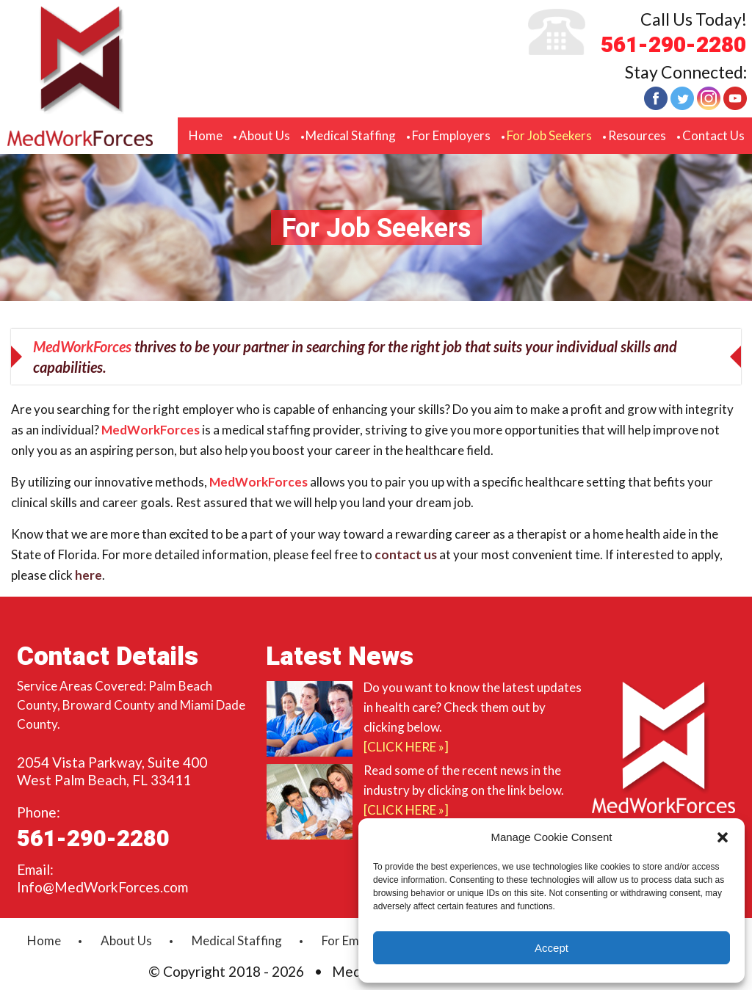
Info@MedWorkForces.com (102, 886)
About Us (264, 135)
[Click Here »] (406, 746)
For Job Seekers (549, 135)
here (88, 575)
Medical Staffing (351, 135)
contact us (406, 554)
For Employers (451, 135)
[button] (722, 837)
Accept (551, 948)
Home (206, 135)
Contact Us (713, 135)
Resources (637, 135)
